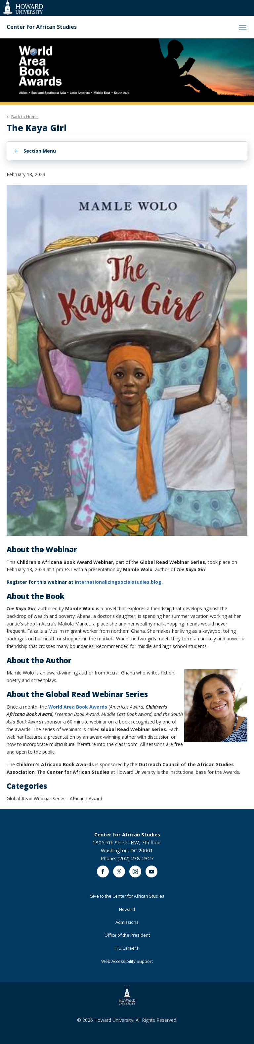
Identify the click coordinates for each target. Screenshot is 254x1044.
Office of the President (127, 935)
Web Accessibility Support (127, 961)
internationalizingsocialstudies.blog (118, 582)
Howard (127, 909)
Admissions (127, 922)
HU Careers (127, 948)
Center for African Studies (42, 27)
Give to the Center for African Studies (127, 896)
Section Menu (39, 151)
